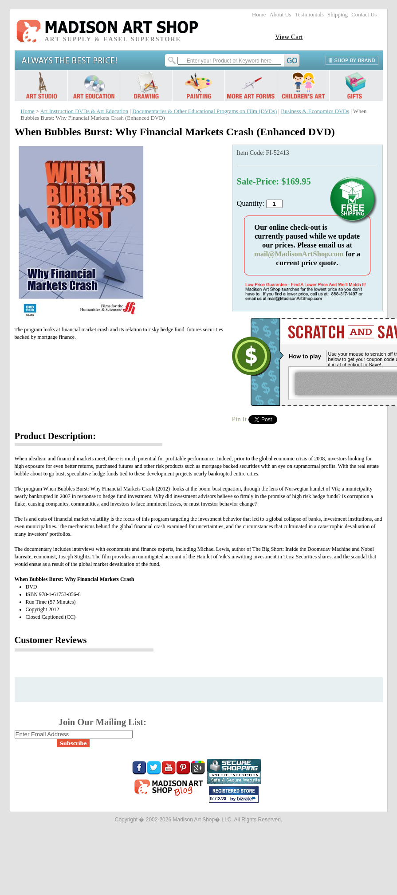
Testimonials (309, 15)
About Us (280, 15)
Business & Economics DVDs (315, 111)
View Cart (289, 36)
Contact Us (364, 15)
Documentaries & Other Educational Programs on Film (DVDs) (204, 111)
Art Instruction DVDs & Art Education (84, 111)
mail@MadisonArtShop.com (299, 254)
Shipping (337, 15)
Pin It (239, 419)
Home (259, 15)
